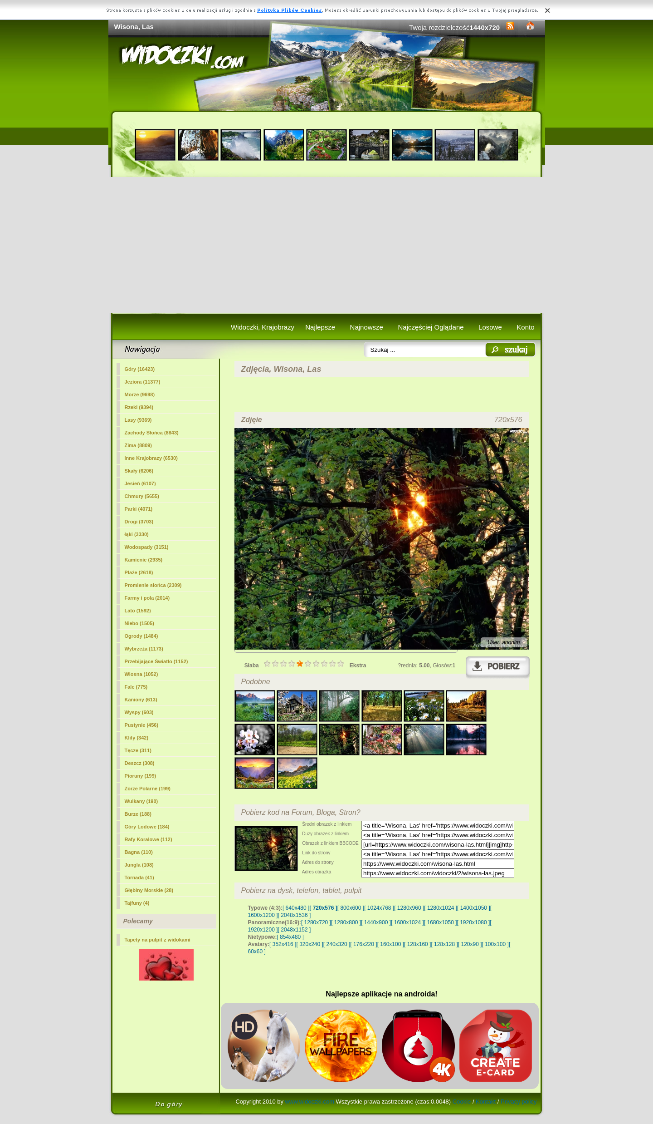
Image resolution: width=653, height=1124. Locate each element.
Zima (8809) (138, 445)
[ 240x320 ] (336, 944)
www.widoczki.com (309, 1101)
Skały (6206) (139, 470)
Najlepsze (320, 327)
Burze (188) (138, 814)
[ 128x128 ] (444, 944)
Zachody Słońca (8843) (152, 432)
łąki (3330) (137, 534)
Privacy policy (518, 1101)
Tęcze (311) (138, 750)
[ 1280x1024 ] (440, 908)
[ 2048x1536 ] (294, 915)
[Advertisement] (326, 245)
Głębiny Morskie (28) (149, 890)
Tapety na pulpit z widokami (157, 939)
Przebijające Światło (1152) (156, 661)
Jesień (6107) (140, 483)
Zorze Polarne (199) (148, 788)
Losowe (490, 327)
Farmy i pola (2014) (147, 598)
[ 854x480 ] (290, 937)
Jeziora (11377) (143, 382)
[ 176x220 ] (363, 944)
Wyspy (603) (139, 712)
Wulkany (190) (141, 801)
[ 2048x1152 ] (294, 930)
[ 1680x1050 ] (440, 922)
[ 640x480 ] (296, 908)
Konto (525, 327)
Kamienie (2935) (144, 559)
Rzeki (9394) (139, 407)
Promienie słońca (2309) (153, 585)
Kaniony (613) (141, 699)
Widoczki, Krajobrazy (262, 327)
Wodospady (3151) (147, 547)
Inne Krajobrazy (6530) (151, 458)
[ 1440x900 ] (376, 922)
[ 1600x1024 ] (407, 922)
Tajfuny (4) (137, 903)
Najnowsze (366, 327)
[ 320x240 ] (309, 944)
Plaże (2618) (139, 572)
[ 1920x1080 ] (473, 922)
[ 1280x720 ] (316, 922)
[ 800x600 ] (350, 908)
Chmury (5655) (142, 496)
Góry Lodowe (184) (147, 826)
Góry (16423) (140, 369)
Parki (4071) (139, 509)
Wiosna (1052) (141, 674)
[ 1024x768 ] (379, 908)
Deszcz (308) (140, 763)
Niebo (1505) (139, 623)
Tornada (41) (139, 877)
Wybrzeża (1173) (144, 648)
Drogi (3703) (139, 521)
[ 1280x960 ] (409, 908)
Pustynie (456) (142, 725)
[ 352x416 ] (282, 944)
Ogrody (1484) (141, 636)
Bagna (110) (139, 852)
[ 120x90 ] (470, 944)
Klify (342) (137, 737)
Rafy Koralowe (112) (148, 839)
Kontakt (486, 1101)
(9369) (138, 420)
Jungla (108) (139, 865)
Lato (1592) (138, 610)
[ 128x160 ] (417, 944)
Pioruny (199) (140, 776)
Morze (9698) (140, 394)
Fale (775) (136, 687)
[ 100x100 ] (495, 944)
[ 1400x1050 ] (473, 908)
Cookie (462, 1101)
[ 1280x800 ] (346, 922)
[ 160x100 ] (390, 944)
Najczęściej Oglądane (430, 327)
